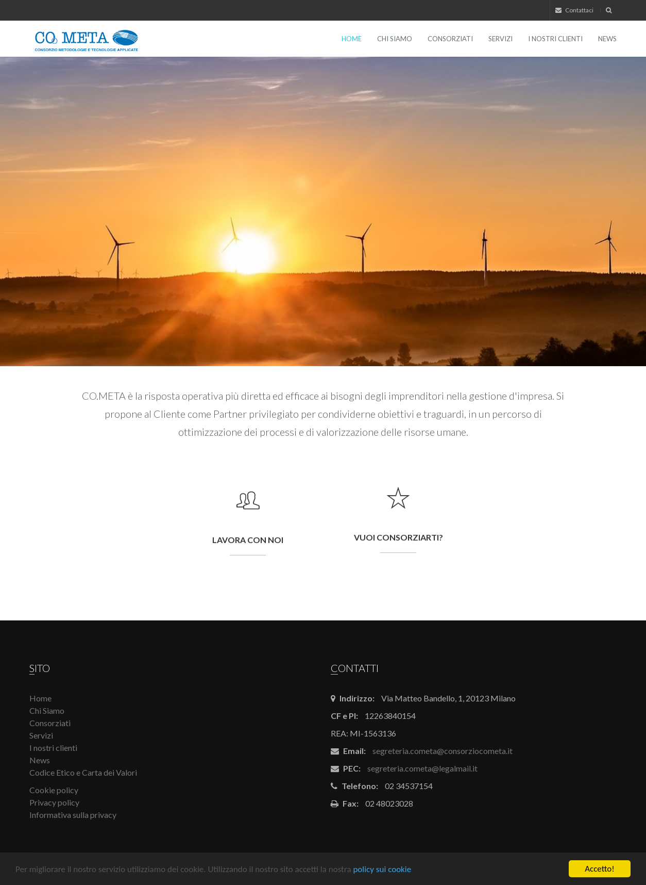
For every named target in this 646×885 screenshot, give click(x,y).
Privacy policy (54, 802)
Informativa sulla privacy (72, 815)
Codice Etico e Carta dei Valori (83, 772)
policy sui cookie (382, 869)
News (607, 39)
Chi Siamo (394, 39)
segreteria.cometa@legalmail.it (422, 768)
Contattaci (574, 10)
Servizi (500, 39)
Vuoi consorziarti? (398, 544)
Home (352, 39)
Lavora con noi (247, 540)
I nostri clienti (555, 39)
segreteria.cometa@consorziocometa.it (442, 751)
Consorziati (450, 39)
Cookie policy (53, 790)
